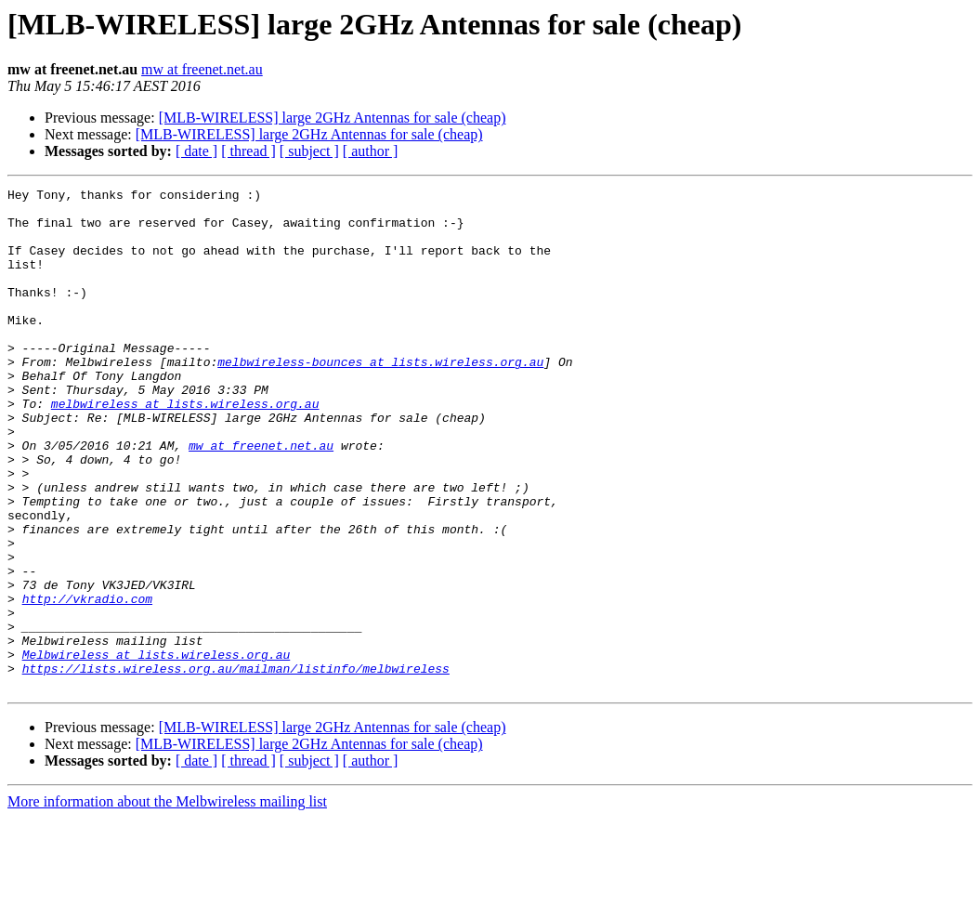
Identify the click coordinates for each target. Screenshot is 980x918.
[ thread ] (248, 151)
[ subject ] (309, 151)
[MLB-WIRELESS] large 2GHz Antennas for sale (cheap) (332, 117)
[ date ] (196, 151)
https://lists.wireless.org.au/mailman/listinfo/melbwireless (236, 765)
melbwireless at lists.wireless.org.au (185, 447)
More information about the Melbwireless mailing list (167, 902)
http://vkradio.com (87, 682)
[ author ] (371, 151)
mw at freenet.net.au (202, 69)
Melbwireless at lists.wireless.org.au (156, 749)
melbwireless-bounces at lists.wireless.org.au (380, 397)
